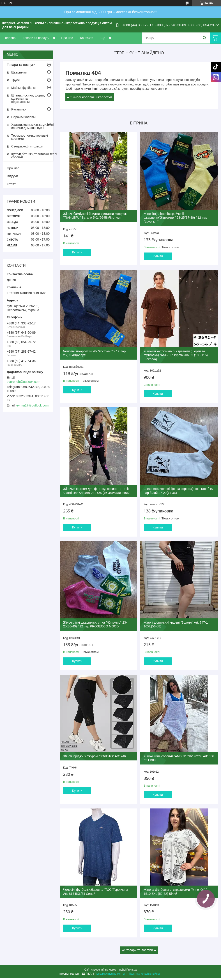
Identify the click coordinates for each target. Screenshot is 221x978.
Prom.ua (132, 969)
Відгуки (12, 176)
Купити (77, 252)
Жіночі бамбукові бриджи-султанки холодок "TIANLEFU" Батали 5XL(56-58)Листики (95, 216)
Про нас (67, 38)
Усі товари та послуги (137, 950)
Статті (11, 184)
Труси (15, 80)
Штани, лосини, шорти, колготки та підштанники (28, 98)
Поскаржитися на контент (111, 973)
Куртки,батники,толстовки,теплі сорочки (32, 155)
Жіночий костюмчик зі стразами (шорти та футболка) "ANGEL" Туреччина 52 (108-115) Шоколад (176, 355)
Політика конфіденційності (145, 973)
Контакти (86, 38)
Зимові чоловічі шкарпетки (91, 97)
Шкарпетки (19, 72)
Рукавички (18, 109)
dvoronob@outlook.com (23, 381)
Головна (10, 38)
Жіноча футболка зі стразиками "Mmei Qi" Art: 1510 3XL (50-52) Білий (177, 891)
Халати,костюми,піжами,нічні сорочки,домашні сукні (32, 126)
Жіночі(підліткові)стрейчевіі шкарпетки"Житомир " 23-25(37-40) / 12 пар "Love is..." (175, 217)
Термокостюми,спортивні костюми (29, 137)
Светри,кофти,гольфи (27, 146)
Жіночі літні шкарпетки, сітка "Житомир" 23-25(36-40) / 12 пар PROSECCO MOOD (95, 624)
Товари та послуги (36, 38)
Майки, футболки (24, 88)
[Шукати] (204, 38)
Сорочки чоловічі (23, 117)
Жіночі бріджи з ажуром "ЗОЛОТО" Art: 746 (94, 756)
